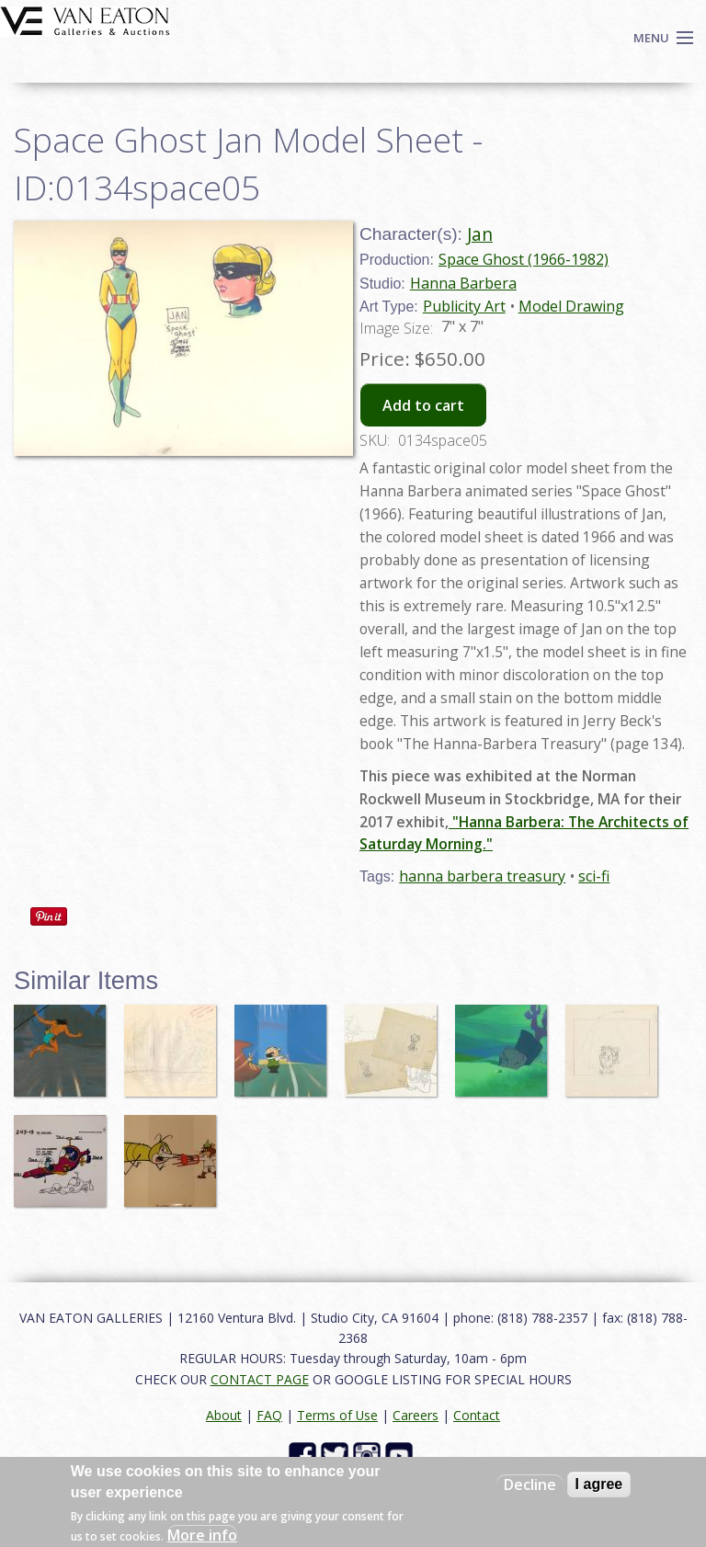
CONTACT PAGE (260, 1379)
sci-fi (593, 876)
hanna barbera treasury (482, 876)
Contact (476, 1415)
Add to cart (423, 405)
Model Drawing (571, 306)
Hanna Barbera (463, 283)
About (224, 1415)
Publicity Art (464, 306)
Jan (480, 234)
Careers (415, 1415)
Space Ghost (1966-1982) (523, 259)
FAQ (269, 1415)
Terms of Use (337, 1415)
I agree (599, 1484)
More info (202, 1535)
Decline (530, 1484)
